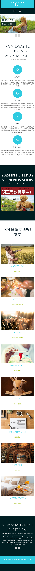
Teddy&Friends (17, 3)
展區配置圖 (17, 437)
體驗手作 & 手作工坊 (17, 304)
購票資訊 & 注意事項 (17, 337)
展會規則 (17, 470)
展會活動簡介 (17, 271)
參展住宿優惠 (17, 503)
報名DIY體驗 (17, 404)
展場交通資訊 (17, 371)
